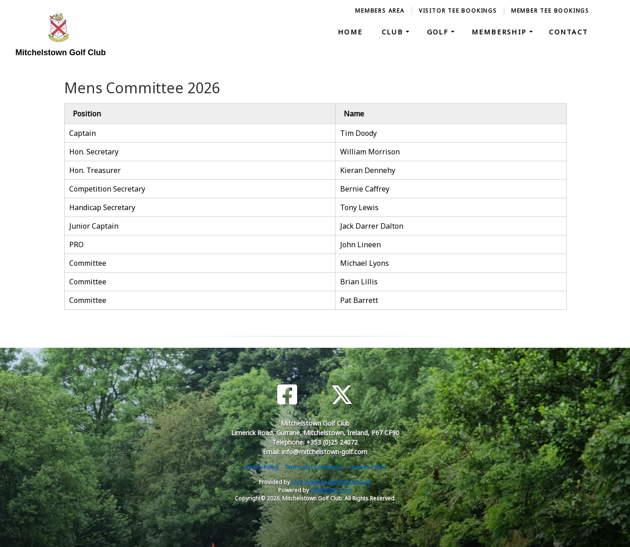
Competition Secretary (107, 189)
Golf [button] (439, 31)
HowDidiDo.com (331, 490)
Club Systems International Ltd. (331, 482)
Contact (568, 31)
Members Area (380, 10)
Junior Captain (93, 226)
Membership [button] (501, 31)
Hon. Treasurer (95, 170)
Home (350, 31)
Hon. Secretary (93, 152)
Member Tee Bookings (550, 10)
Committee (87, 263)
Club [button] (394, 31)
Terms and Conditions (313, 467)
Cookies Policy (367, 467)
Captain (82, 133)
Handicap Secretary (102, 207)
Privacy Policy (261, 467)
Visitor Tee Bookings (458, 10)
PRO (76, 245)
